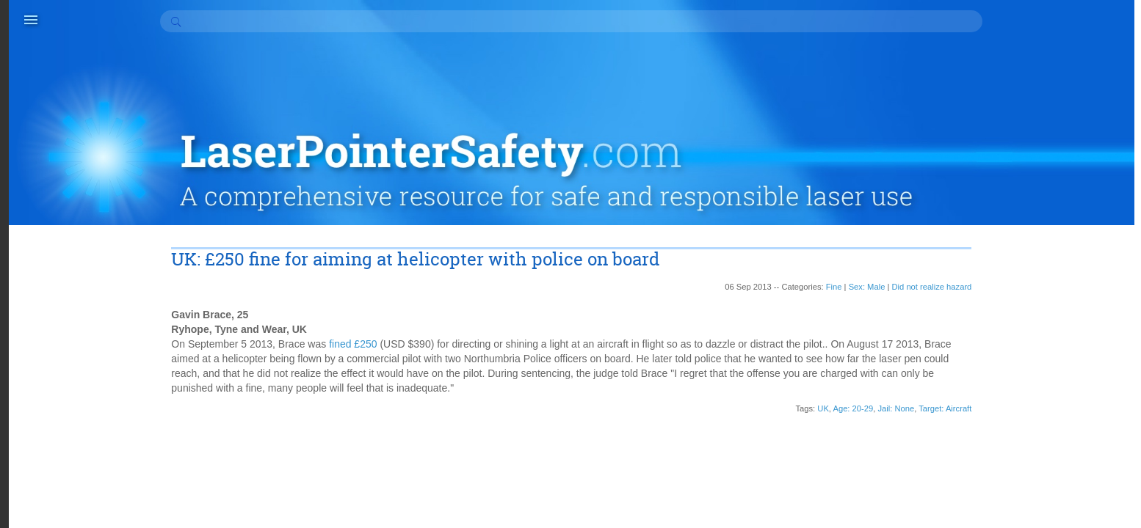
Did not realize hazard (902, 212)
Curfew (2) (1017, 486)
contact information (450, 491)
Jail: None (866, 333)
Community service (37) (1047, 427)
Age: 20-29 (823, 333)
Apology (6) (1019, 369)
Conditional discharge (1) (1050, 442)
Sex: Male (837, 212)
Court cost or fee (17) (1041, 471)
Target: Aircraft (915, 333)
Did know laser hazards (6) (1054, 501)
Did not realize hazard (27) (1054, 515)
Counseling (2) (1026, 457)
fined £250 (431, 269)
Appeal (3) (1017, 383)
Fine (804, 212)
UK (794, 333)
